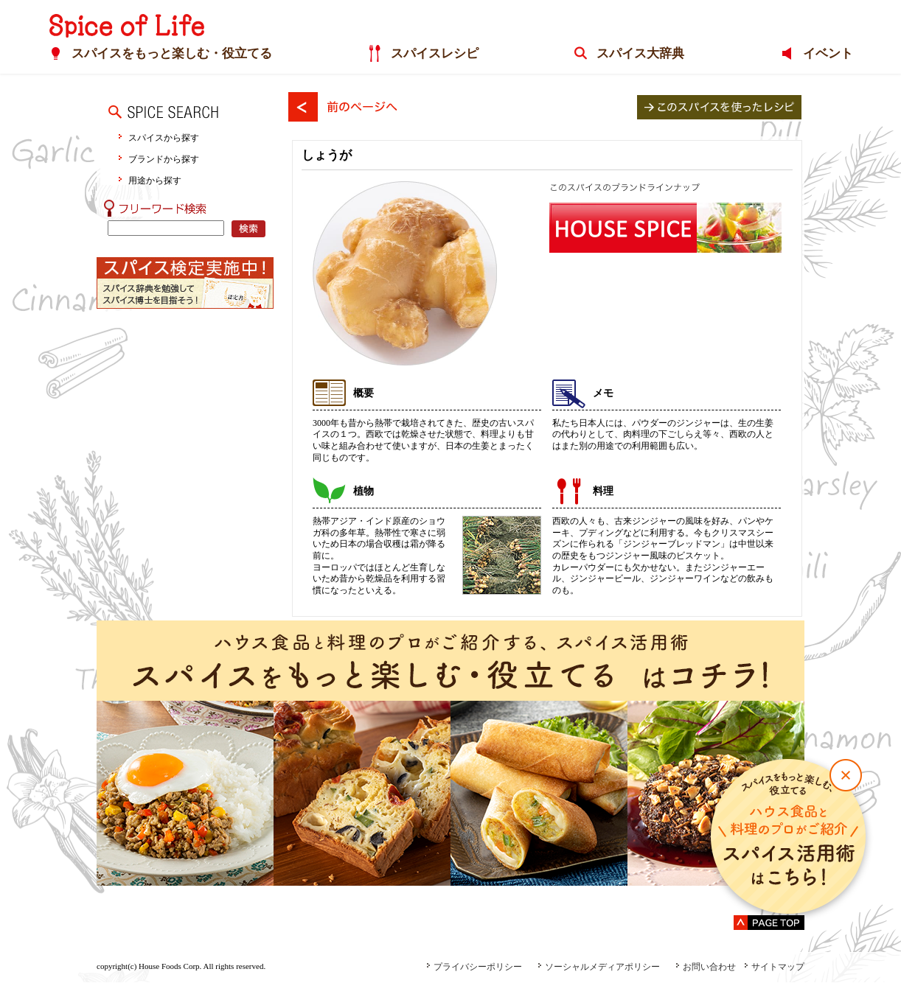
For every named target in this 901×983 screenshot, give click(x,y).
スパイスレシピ (434, 54)
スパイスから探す (163, 137)
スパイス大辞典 (639, 54)
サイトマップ (774, 967)
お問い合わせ (705, 967)
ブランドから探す (163, 159)
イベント (827, 54)
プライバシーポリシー (474, 967)
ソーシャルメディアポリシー (599, 967)
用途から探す (154, 180)
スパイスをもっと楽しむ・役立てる (171, 54)
